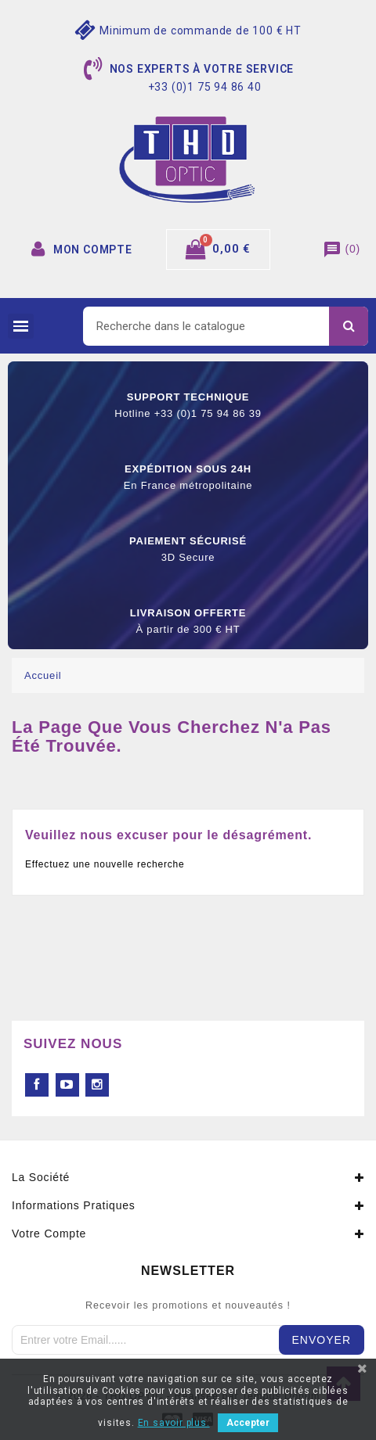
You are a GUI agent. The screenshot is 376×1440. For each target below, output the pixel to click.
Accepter (247, 1422)
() (341, 248)
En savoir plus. (174, 1422)
